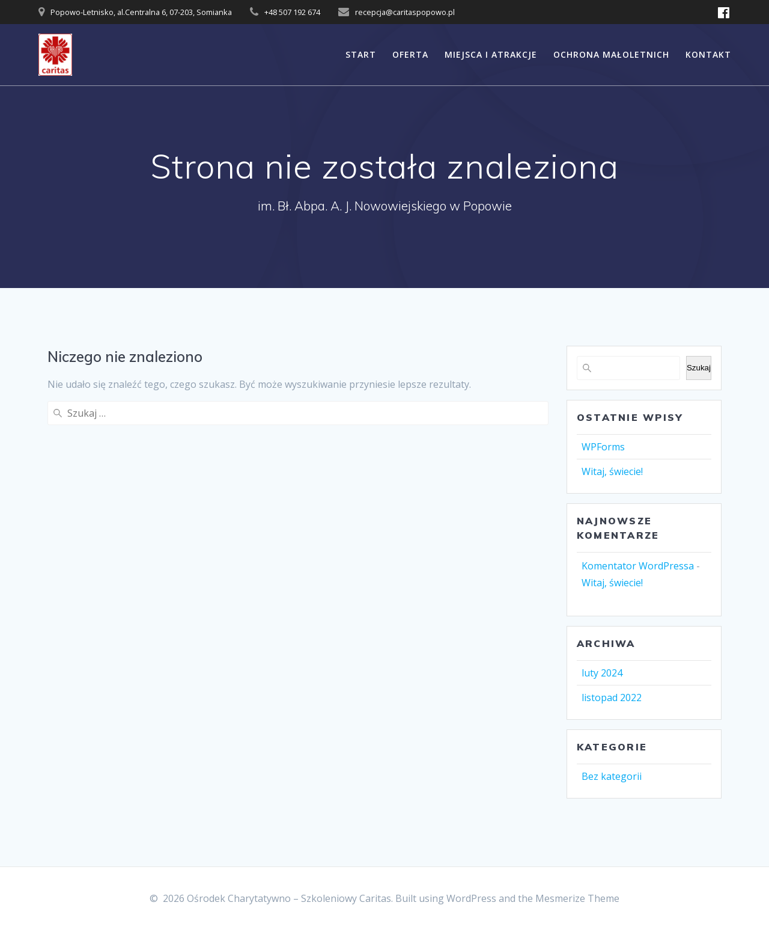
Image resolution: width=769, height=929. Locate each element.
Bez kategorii (612, 776)
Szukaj (699, 367)
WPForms (603, 446)
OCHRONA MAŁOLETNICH (611, 54)
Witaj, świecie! (612, 471)
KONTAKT (708, 54)
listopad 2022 (612, 697)
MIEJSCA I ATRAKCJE (491, 54)
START (360, 54)
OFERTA (410, 54)
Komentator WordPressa (638, 565)
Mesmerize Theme (577, 898)
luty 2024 (602, 672)
